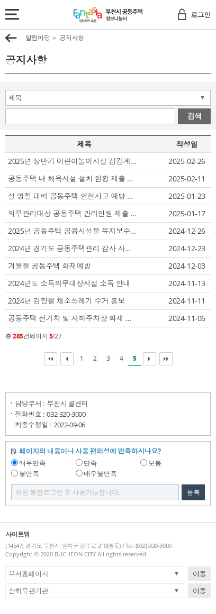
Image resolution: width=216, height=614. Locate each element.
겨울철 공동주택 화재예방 (49, 266)
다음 (149, 358)
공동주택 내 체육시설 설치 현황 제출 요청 (73, 178)
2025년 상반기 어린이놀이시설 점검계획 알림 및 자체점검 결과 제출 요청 (73, 161)
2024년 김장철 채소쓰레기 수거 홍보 (66, 301)
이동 (199, 574)
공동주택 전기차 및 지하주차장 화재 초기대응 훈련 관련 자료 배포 (73, 318)
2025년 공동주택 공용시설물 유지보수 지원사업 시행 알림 (73, 231)
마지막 (166, 358)
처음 (50, 358)
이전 (67, 358)
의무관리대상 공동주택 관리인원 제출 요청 (73, 213)
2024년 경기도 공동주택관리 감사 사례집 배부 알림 (73, 248)
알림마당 (37, 37)
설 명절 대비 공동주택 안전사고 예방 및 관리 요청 (73, 196)
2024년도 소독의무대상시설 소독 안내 (69, 283)
